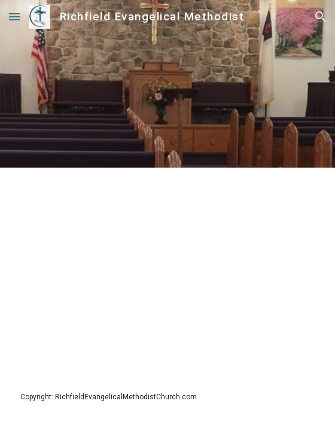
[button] (14, 16)
